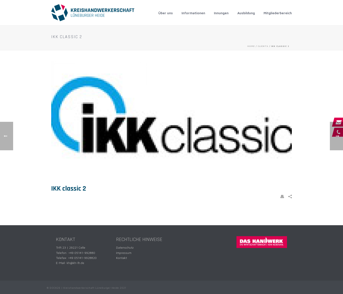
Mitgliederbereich (278, 13)
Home (251, 46)
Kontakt (121, 258)
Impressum (123, 253)
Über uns (165, 13)
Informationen (193, 13)
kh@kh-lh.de (75, 263)
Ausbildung (246, 13)
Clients (263, 46)
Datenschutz (125, 247)
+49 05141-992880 (81, 253)
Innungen (221, 13)
